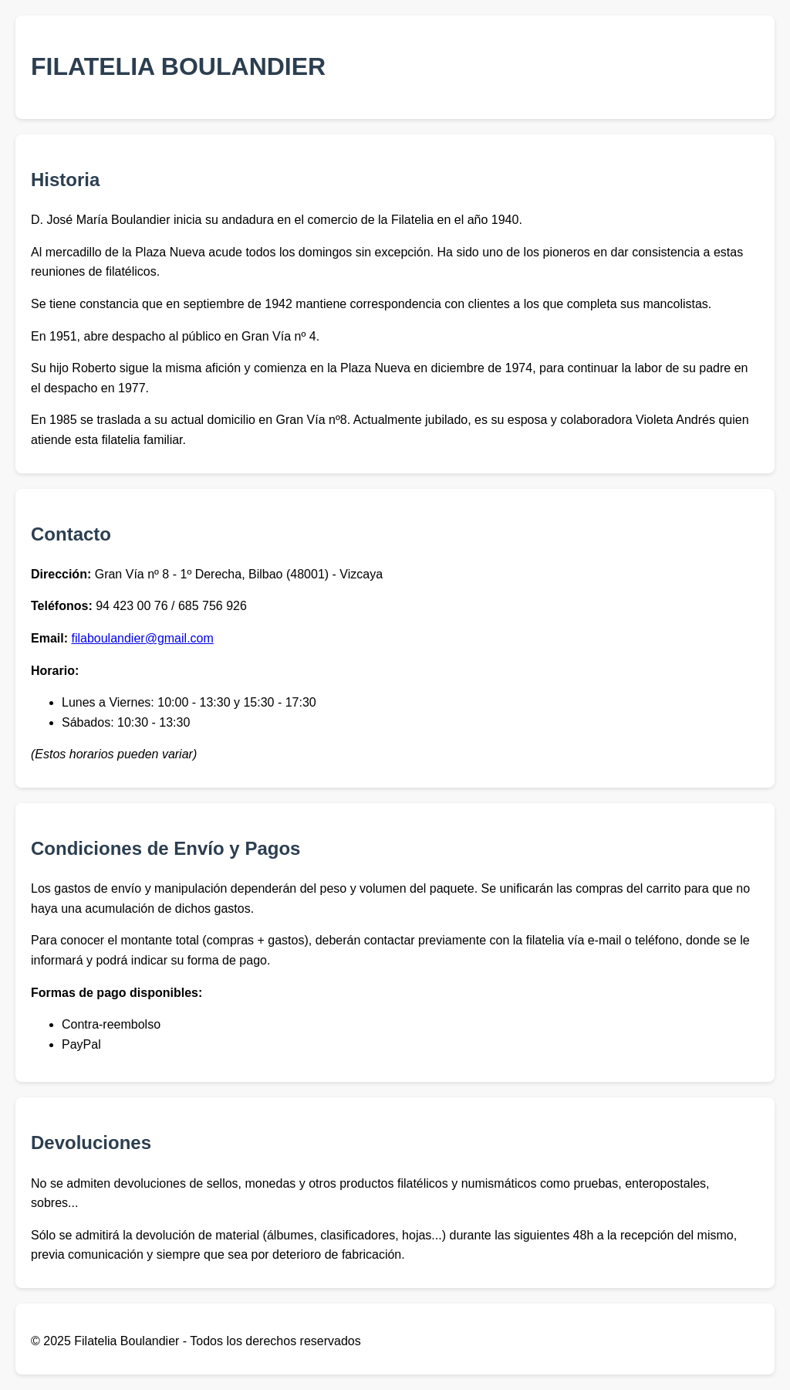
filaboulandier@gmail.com (142, 638)
